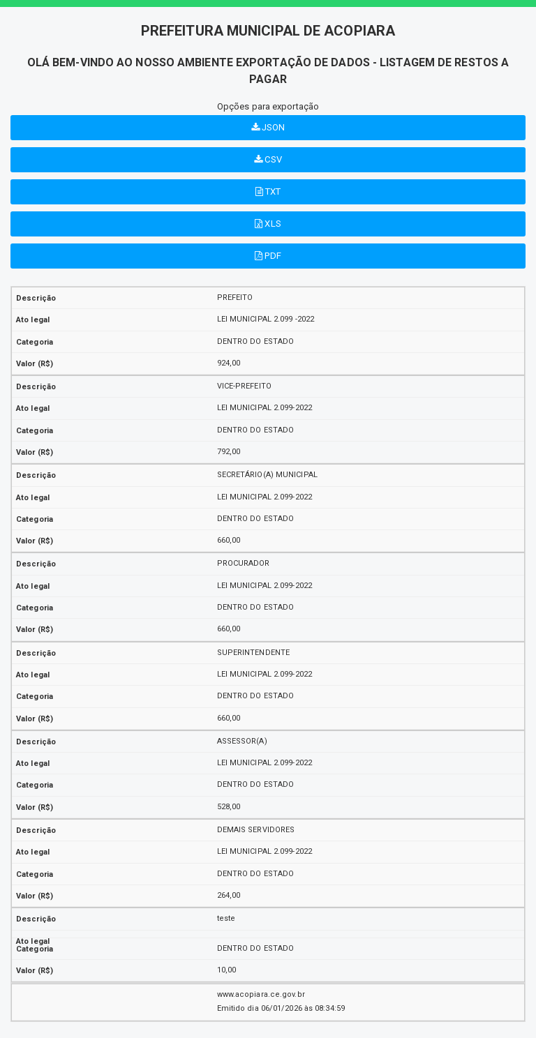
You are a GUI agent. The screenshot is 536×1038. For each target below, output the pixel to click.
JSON (268, 127)
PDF (268, 255)
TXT (268, 191)
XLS (268, 223)
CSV (268, 159)
